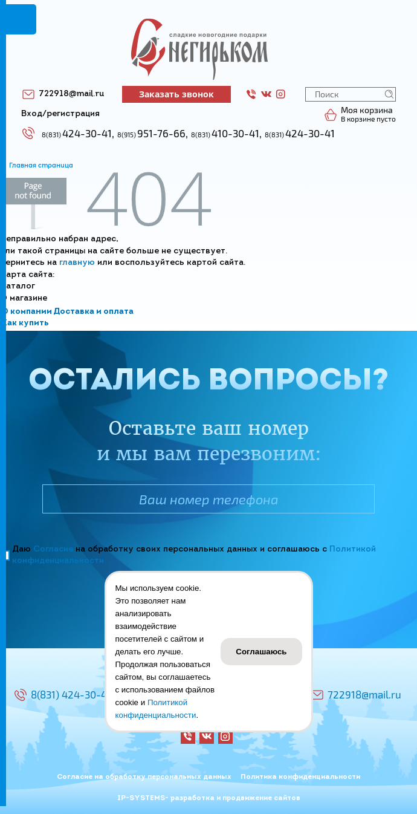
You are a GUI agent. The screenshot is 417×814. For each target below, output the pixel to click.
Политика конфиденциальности (300, 777)
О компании (26, 311)
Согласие (53, 549)
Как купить (25, 323)
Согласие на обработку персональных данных (144, 777)
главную (77, 262)
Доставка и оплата (93, 311)
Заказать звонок (176, 94)
